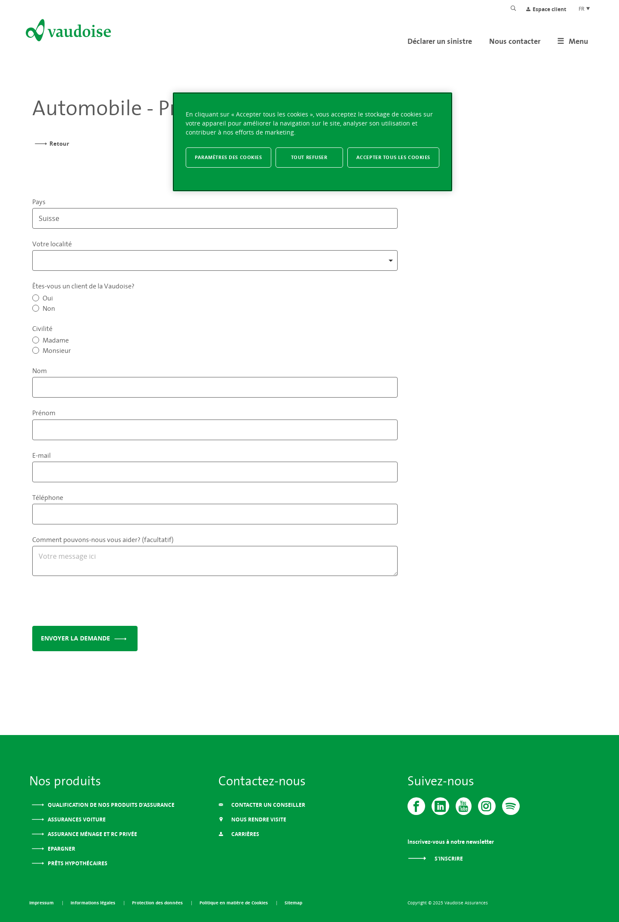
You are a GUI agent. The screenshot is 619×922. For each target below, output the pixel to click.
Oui (48, 298)
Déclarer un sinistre (440, 41)
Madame (56, 340)
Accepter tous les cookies (393, 157)
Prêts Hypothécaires (76, 863)
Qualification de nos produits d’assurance (110, 805)
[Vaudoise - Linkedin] (440, 806)
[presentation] (97, 602)
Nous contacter (514, 41)
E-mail (41, 455)
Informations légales (93, 903)
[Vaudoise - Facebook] (416, 806)
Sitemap (293, 903)
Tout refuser (309, 157)
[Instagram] (487, 806)
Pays (39, 201)
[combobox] (215, 260)
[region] (312, 142)
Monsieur (57, 350)
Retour (59, 143)
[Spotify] (511, 806)
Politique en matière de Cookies (234, 903)
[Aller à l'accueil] (67, 31)
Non (49, 308)
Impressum (42, 903)
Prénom (43, 412)
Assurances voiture (76, 819)
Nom (39, 370)
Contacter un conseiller (261, 805)
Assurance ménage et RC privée (91, 834)
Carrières (238, 834)
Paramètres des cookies (228, 157)
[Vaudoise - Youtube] (464, 806)
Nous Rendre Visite (252, 819)
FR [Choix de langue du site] (585, 8)
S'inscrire (435, 858)
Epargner (60, 848)
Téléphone (47, 497)
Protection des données (158, 903)
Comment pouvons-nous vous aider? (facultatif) (103, 539)
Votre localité (52, 244)
